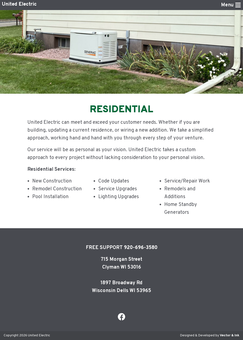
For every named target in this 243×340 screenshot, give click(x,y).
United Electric (19, 5)
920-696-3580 (140, 248)
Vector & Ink (229, 335)
